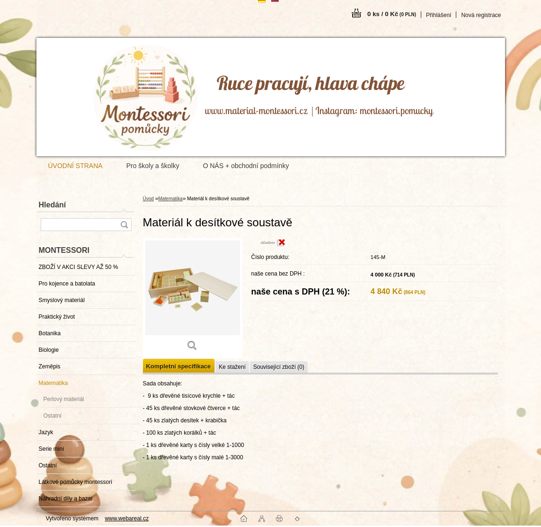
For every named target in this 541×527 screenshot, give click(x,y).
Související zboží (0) (278, 367)
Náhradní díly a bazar (66, 498)
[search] (124, 225)
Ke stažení (232, 367)
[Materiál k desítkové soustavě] (192, 298)
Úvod (148, 198)
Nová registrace (481, 15)
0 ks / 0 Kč (391, 14)
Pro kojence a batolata (67, 283)
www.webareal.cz (127, 518)
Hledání (52, 205)
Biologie (49, 350)
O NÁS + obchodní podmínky (246, 166)
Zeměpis (50, 366)
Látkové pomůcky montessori (75, 482)
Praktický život (57, 316)
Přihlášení (438, 15)
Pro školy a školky (152, 166)
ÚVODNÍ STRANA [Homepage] (75, 166)
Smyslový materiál (62, 300)
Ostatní (53, 415)
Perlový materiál (64, 399)
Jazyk (46, 432)
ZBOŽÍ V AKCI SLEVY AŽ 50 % (78, 267)
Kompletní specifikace (178, 366)
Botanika (50, 333)
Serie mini (51, 449)
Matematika (53, 383)
